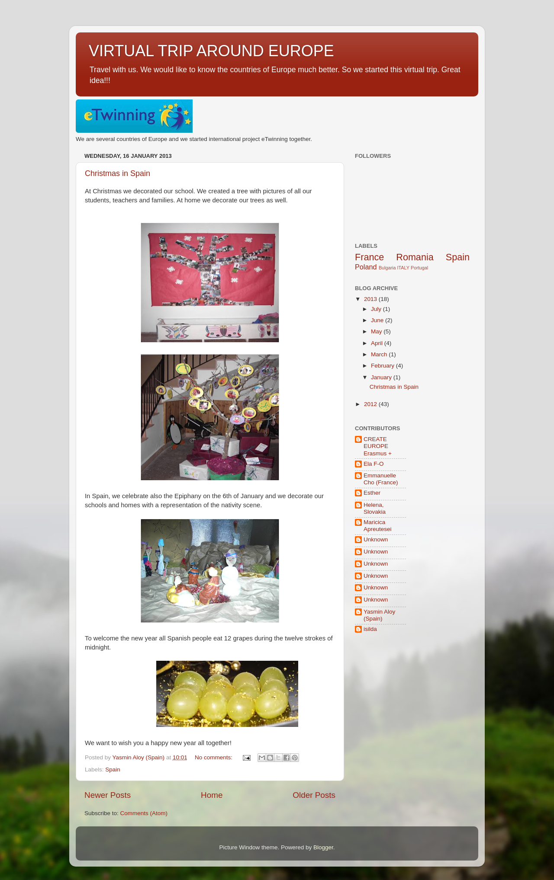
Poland (366, 267)
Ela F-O (374, 464)
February (383, 365)
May (377, 331)
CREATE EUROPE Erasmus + (378, 446)
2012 (371, 404)
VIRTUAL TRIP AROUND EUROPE (211, 51)
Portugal (419, 267)
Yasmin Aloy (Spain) (379, 615)
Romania (414, 257)
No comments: (214, 757)
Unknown (376, 539)
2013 (371, 299)
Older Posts (314, 795)
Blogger (323, 847)
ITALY (403, 267)
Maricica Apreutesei (378, 525)
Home (211, 795)
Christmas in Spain (117, 173)
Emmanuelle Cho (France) (381, 479)
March (380, 354)
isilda (370, 629)
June (378, 320)
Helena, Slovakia (375, 508)
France (369, 257)
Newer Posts (107, 795)
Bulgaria (387, 267)
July (377, 309)
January (382, 377)
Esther (372, 493)
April (377, 343)
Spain (112, 769)
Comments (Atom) (144, 813)
